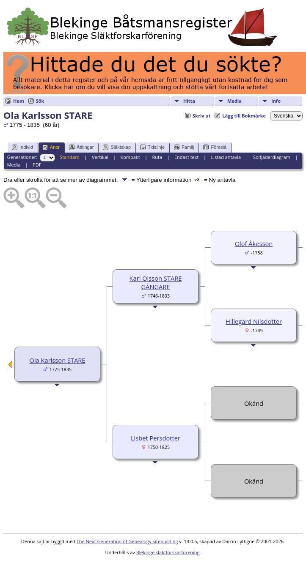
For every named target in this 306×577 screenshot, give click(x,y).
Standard (70, 157)
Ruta (157, 157)
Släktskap (117, 147)
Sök (40, 101)
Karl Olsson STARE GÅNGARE (156, 282)
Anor (51, 147)
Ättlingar (81, 147)
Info (276, 101)
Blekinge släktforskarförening (168, 552)
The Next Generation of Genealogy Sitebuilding (127, 541)
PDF (37, 164)
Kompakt (130, 157)
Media (234, 101)
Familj (184, 147)
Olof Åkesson (254, 243)
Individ (22, 147)
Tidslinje (152, 147)
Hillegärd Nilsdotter (254, 321)
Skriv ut (201, 115)
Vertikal (100, 157)
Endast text (186, 157)
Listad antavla (226, 157)
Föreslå (214, 147)
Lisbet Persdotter (155, 438)
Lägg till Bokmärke (244, 115)
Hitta (189, 101)
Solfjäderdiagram (271, 157)
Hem (18, 101)
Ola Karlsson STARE (57, 360)
